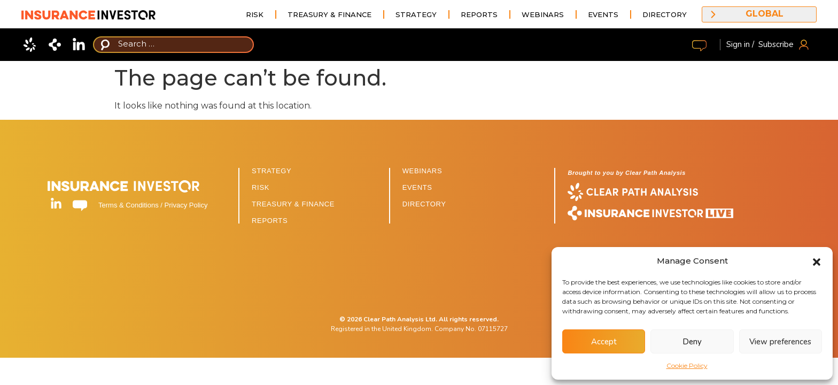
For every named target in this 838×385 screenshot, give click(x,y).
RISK (260, 187)
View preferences (780, 341)
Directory (664, 14)
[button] (816, 261)
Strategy (416, 14)
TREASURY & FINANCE (293, 204)
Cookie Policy (687, 365)
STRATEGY (271, 171)
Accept (604, 341)
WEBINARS (422, 171)
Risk (254, 14)
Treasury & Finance (329, 14)
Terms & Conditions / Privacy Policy (152, 205)
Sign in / (740, 44)
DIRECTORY (424, 204)
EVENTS (417, 187)
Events (603, 14)
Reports (479, 14)
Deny (692, 341)
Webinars (543, 14)
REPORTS (270, 221)
